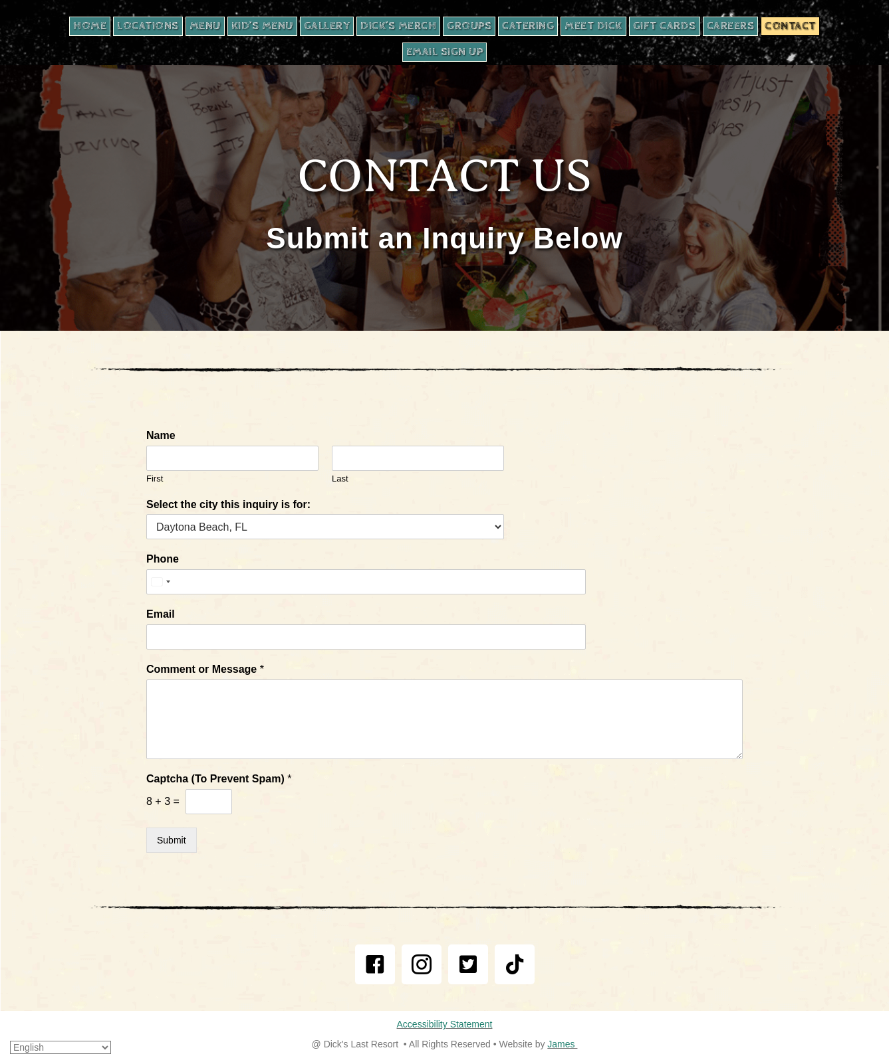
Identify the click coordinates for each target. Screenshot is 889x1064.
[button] (375, 964)
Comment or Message (205, 669)
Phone (162, 559)
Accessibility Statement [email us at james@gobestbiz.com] (445, 1024)
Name (161, 435)
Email (160, 614)
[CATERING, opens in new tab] (528, 26)
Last (340, 479)
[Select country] (160, 581)
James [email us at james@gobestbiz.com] (562, 1044)
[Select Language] (60, 1047)
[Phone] (325, 581)
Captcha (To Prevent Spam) (218, 778)
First (154, 479)
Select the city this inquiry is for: (228, 504)
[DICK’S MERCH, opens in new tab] (398, 26)
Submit (171, 840)
